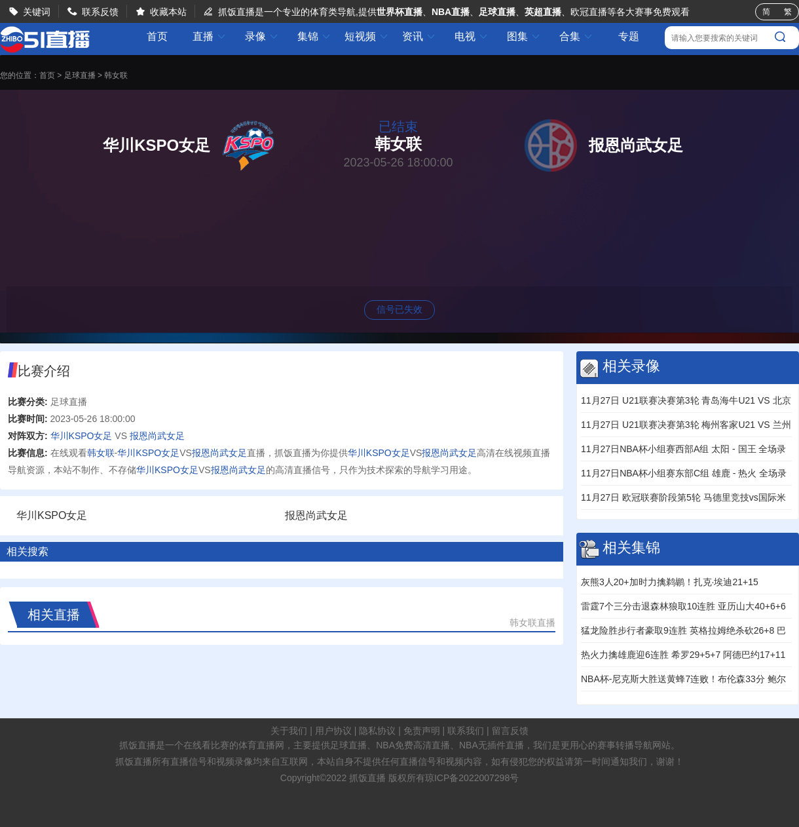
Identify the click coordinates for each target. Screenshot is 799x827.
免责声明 (421, 730)
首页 (157, 36)
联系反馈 (100, 12)
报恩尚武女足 (157, 436)
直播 (210, 36)
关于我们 (288, 730)
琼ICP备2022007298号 (472, 778)
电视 (472, 36)
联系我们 (465, 730)
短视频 (366, 36)
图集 (524, 36)
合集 (576, 36)
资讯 (419, 36)
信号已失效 (399, 309)
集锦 (314, 36)
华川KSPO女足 (81, 436)
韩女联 (116, 75)
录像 (262, 36)
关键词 (36, 12)
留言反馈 (510, 730)
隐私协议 (377, 730)
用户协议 (333, 730)
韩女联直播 (532, 622)
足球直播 (80, 75)
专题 (628, 36)
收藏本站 (168, 12)
